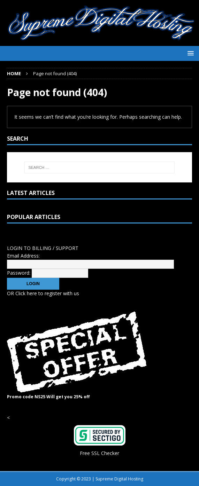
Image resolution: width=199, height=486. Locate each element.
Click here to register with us (47, 293)
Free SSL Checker (99, 453)
